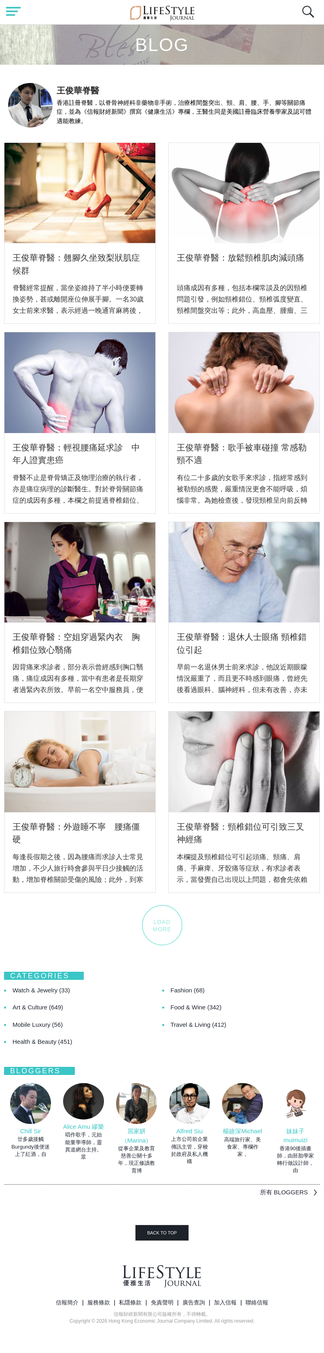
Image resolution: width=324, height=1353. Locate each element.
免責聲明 (162, 1302)
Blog (162, 44)
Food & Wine (196, 1007)
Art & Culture (38, 1007)
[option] (30, 1120)
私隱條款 (130, 1302)
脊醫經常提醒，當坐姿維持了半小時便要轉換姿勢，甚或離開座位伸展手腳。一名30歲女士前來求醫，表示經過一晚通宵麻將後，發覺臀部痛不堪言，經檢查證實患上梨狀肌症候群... (78, 310)
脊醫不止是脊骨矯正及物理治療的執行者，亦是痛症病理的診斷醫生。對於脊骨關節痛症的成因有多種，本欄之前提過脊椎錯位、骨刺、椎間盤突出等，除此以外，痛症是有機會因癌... (78, 500)
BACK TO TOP (162, 1232)
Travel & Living (199, 1024)
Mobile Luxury (38, 1024)
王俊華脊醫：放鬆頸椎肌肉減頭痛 (240, 257)
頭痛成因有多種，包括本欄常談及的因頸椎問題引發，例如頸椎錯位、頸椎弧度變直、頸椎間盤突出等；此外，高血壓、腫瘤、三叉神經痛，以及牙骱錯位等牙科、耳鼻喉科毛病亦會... (242, 310)
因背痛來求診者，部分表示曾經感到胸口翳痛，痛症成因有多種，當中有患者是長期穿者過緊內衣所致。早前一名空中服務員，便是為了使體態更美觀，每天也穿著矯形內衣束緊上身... (78, 689)
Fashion (188, 990)
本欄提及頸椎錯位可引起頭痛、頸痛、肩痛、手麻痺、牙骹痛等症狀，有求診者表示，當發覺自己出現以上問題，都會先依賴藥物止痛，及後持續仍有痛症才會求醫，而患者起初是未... (242, 879)
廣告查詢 (193, 1302)
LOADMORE (162, 925)
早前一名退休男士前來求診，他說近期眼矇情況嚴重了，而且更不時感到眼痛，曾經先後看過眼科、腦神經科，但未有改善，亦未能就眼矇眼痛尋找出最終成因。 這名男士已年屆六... (243, 689)
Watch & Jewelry (41, 990)
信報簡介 (67, 1302)
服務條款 (98, 1302)
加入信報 (225, 1302)
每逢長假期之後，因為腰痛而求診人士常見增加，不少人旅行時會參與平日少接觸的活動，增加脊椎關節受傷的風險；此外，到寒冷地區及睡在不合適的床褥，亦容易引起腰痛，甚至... (78, 879)
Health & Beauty (42, 1041)
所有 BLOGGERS (284, 1192)
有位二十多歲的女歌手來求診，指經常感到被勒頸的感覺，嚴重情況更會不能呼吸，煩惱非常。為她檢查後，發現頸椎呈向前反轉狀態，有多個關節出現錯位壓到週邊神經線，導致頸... (242, 500)
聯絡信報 (257, 1302)
